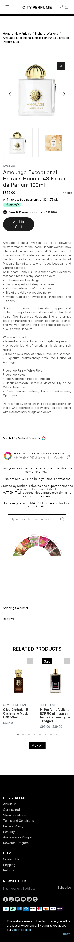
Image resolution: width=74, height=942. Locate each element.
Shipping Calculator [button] (15, 608)
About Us (10, 804)
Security (9, 832)
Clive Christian (14, 705)
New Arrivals (23, 33)
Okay (66, 934)
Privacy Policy (13, 826)
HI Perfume (48, 705)
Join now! (51, 212)
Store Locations (14, 815)
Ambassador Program (18, 837)
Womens (52, 33)
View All (37, 745)
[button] (37, 438)
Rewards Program (16, 843)
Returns (8, 870)
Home (7, 33)
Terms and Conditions (18, 821)
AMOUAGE (10, 166)
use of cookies (22, 929)
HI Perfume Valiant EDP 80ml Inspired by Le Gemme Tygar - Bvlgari (55, 715)
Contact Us (11, 859)
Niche (39, 33)
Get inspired (11, 810)
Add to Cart (18, 224)
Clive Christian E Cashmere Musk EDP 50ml (15, 713)
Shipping (9, 865)
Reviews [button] (8, 618)
